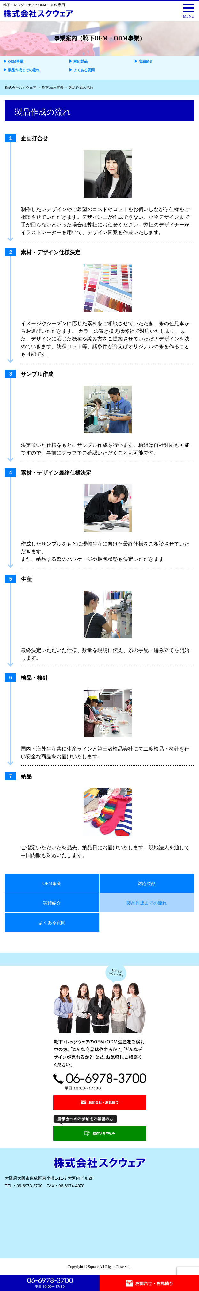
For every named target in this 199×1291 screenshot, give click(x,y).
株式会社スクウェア (20, 87)
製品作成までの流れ (24, 70)
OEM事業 (15, 61)
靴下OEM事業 (52, 87)
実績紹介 (146, 61)
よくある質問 (84, 70)
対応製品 (80, 61)
